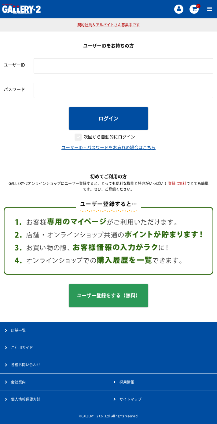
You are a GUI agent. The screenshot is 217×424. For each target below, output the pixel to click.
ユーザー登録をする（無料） (108, 295)
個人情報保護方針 (25, 399)
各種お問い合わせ (25, 364)
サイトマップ (131, 399)
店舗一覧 (18, 330)
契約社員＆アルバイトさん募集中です (108, 25)
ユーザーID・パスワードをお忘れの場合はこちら (108, 147)
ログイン (108, 118)
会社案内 (18, 382)
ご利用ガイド (22, 347)
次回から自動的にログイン (109, 137)
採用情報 (127, 382)
